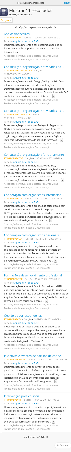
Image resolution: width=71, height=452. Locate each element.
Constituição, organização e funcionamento (34, 155)
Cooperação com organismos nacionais (31, 235)
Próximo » (62, 445)
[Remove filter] (10, 20)
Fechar (66, 2)
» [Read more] (53, 96)
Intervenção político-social (22, 396)
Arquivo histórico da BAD (26, 41)
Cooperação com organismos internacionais (34, 195)
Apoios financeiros (17, 34)
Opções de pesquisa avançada (36, 27)
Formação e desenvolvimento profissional (33, 275)
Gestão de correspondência (23, 316)
